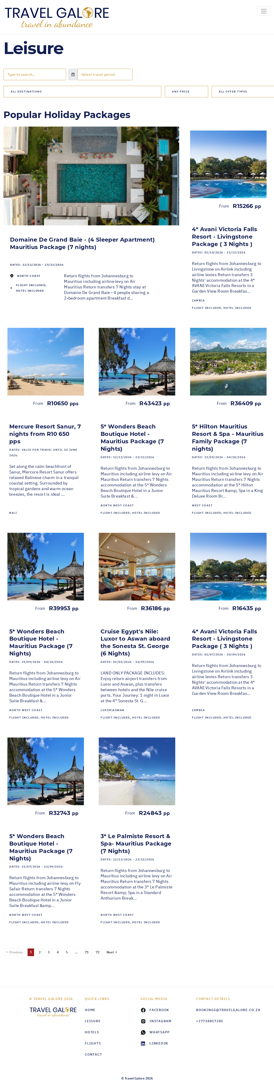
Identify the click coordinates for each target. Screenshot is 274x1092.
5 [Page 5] (67, 952)
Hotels (92, 1032)
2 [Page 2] (40, 952)
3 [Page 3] (49, 952)
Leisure (93, 1021)
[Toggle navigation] (263, 11)
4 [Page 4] (58, 952)
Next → (112, 952)
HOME (90, 1010)
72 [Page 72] (97, 952)
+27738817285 (209, 1021)
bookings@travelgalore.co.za (220, 1010)
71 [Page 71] (87, 952)
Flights (93, 1043)
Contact (93, 1054)
